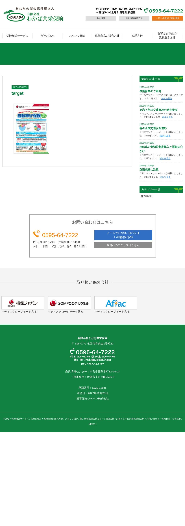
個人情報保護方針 (134, 18)
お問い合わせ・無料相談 (158, 419)
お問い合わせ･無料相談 (167, 18)
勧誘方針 (137, 35)
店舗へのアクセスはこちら (123, 245)
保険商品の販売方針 (107, 35)
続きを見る (166, 98)
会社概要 (101, 18)
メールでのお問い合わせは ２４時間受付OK (123, 235)
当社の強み (47, 35)
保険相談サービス (17, 35)
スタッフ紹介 (77, 35)
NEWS (144, 196)
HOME (6, 419)
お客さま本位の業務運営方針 (167, 35)
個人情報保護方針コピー (92, 419)
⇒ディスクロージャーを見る (19, 311)
